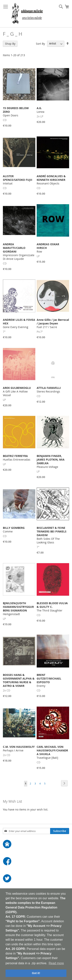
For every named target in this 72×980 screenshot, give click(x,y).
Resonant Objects (51, 179)
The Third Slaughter (52, 606)
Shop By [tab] (10, 43)
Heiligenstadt (18, 608)
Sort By (40, 43)
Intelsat (17, 179)
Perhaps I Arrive (19, 748)
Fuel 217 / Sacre (53, 323)
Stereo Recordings (49, 389)
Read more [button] (56, 963)
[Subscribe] (59, 831)
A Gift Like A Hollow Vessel (17, 391)
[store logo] (27, 14)
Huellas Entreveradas (16, 457)
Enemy (49, 680)
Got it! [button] (36, 973)
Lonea (40, 110)
